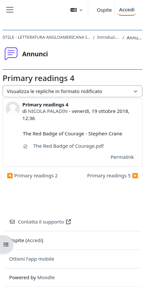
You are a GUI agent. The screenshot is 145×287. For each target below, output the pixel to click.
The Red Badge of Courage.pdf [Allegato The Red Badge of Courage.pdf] (63, 146)
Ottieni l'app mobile (31, 258)
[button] (76, 10)
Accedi (127, 9)
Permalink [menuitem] (122, 157)
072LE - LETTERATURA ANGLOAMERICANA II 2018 (46, 37)
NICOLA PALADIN (48, 111)
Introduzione (108, 37)
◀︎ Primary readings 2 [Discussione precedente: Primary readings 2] (32, 175)
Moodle (46, 277)
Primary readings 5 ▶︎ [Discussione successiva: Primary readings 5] (112, 175)
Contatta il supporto (40, 221)
